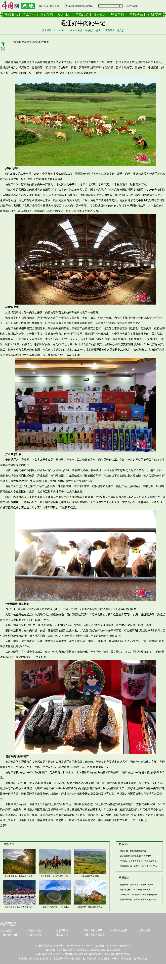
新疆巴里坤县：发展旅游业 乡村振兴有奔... (139, 899)
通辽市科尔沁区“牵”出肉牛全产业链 (135, 856)
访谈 (123, 958)
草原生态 (46, 14)
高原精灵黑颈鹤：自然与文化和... (19, 907)
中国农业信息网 (119, 930)
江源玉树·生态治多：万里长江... (55, 907)
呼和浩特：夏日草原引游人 (90, 907)
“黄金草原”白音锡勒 (90, 876)
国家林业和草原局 (93, 930)
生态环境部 (62, 930)
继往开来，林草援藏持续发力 (133, 851)
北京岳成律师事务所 (63, 958)
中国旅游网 (144, 930)
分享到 (3, 825)
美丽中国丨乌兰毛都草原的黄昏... (19, 876)
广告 (134, 958)
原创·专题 (154, 14)
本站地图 (103, 958)
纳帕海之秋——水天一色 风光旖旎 (135, 889)
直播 (128, 958)
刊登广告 (80, 958)
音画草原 (99, 14)
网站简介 (35, 958)
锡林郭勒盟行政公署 (94, 934)
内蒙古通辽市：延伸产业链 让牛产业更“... (138, 866)
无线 (144, 958)
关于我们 (23, 958)
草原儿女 (64, 14)
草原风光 (136, 14)
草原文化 (29, 14)
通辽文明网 (62, 934)
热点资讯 (11, 14)
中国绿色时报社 (9, 934)
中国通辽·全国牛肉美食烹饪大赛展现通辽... (139, 861)
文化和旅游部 (35, 930)
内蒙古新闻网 (35, 934)
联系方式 (91, 958)
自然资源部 (7, 930)
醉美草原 (117, 14)
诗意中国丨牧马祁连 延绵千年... (55, 876)
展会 (139, 958)
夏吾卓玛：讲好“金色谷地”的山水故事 (136, 884)
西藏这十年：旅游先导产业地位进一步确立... (140, 894)
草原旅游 (82, 14)
